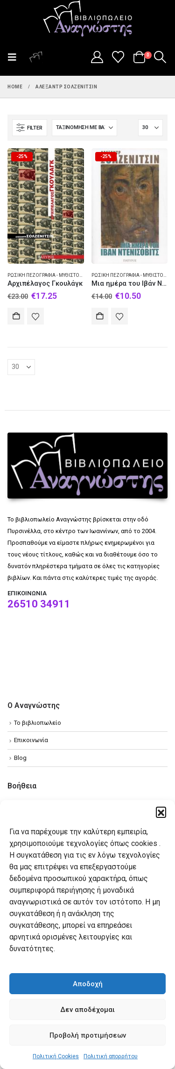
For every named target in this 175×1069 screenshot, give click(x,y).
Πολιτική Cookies (56, 1056)
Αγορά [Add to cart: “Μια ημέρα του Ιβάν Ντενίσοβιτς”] (99, 316)
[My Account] (97, 57)
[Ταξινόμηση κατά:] (84, 127)
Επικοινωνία (31, 740)
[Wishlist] (118, 57)
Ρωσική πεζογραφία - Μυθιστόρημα (50, 275)
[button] (161, 811)
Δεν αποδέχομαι (87, 1009)
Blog (20, 757)
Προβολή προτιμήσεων (87, 1035)
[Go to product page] (45, 205)
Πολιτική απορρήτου (111, 1056)
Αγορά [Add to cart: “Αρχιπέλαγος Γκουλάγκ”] (15, 316)
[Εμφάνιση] (150, 127)
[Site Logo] (87, 19)
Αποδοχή (88, 984)
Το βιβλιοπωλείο (37, 722)
